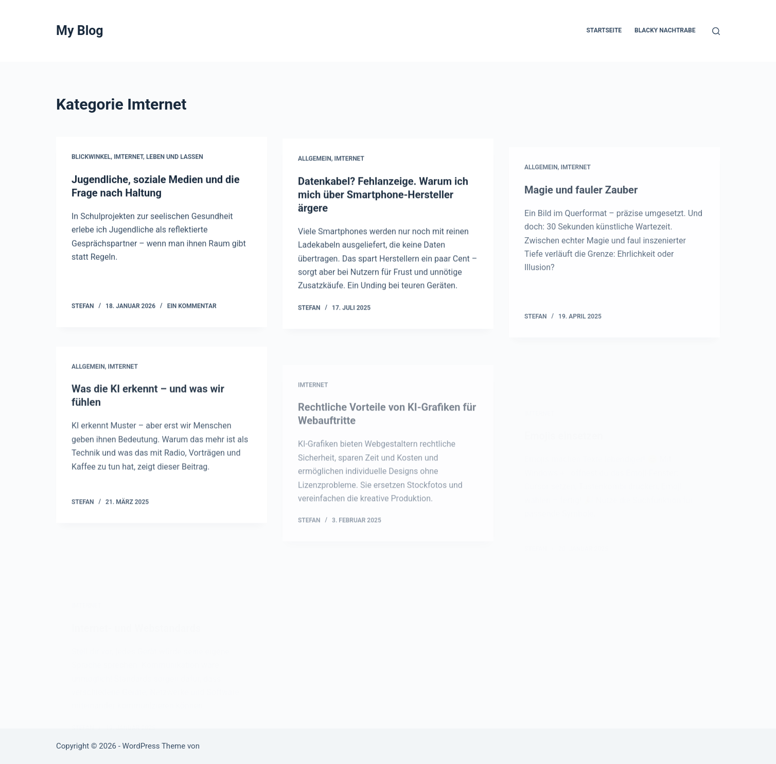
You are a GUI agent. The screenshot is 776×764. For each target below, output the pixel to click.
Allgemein (314, 161)
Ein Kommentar (192, 306)
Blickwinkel (91, 157)
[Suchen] (716, 31)
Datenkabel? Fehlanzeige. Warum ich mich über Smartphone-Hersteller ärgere (383, 197)
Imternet (128, 157)
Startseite (604, 30)
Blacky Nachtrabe (664, 30)
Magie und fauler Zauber (581, 206)
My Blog (79, 30)
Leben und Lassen (174, 157)
